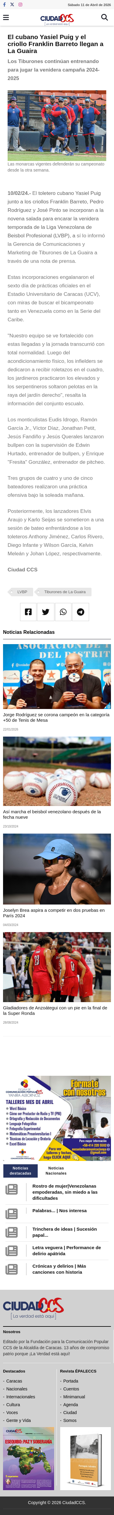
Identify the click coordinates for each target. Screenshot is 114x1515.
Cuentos (71, 1388)
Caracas (14, 1381)
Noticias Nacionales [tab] (56, 1171)
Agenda (70, 1404)
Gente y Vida (18, 1420)
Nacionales (16, 1388)
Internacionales (20, 1396)
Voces (12, 1412)
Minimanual (74, 1396)
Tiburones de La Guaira (65, 592)
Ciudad (70, 1412)
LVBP (22, 592)
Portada (70, 1381)
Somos (70, 1420)
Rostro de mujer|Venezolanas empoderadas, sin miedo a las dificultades (65, 1192)
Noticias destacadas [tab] (20, 1171)
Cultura (13, 1404)
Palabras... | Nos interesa (60, 1210)
